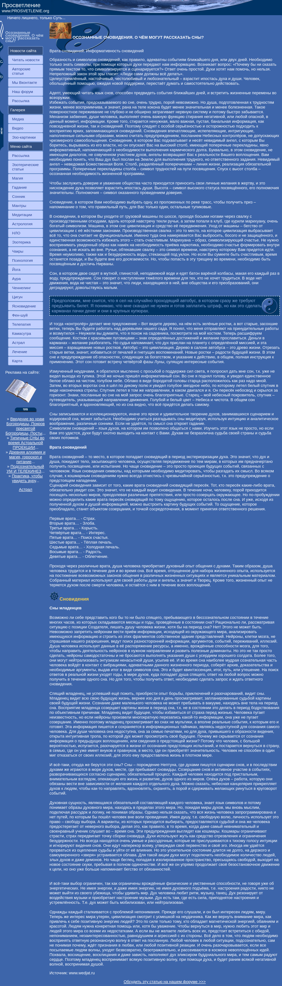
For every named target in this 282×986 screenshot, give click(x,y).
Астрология (22, 224)
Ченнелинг (21, 288)
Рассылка (20, 101)
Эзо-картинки (24, 137)
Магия (17, 178)
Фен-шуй (20, 315)
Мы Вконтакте (24, 82)
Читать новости (25, 60)
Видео (17, 128)
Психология (22, 260)
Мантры (19, 205)
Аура (16, 279)
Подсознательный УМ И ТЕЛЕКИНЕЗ (25, 468)
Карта (17, 361)
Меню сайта (21, 146)
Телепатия (21, 324)
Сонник (18, 196)
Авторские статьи (21, 71)
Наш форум (22, 92)
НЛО (16, 233)
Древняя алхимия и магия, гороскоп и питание (27, 457)
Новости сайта (23, 51)
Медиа (18, 119)
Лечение (19, 352)
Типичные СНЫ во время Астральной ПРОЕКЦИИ (26, 443)
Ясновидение (24, 306)
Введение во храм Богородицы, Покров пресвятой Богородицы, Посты (25, 426)
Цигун (17, 297)
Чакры (17, 251)
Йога (16, 269)
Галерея (17, 110)
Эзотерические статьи (25, 167)
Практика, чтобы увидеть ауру (27, 478)
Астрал (18, 342)
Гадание (19, 187)
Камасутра (21, 333)
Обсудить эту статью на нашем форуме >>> (165, 981)
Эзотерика (21, 242)
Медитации (22, 215)
